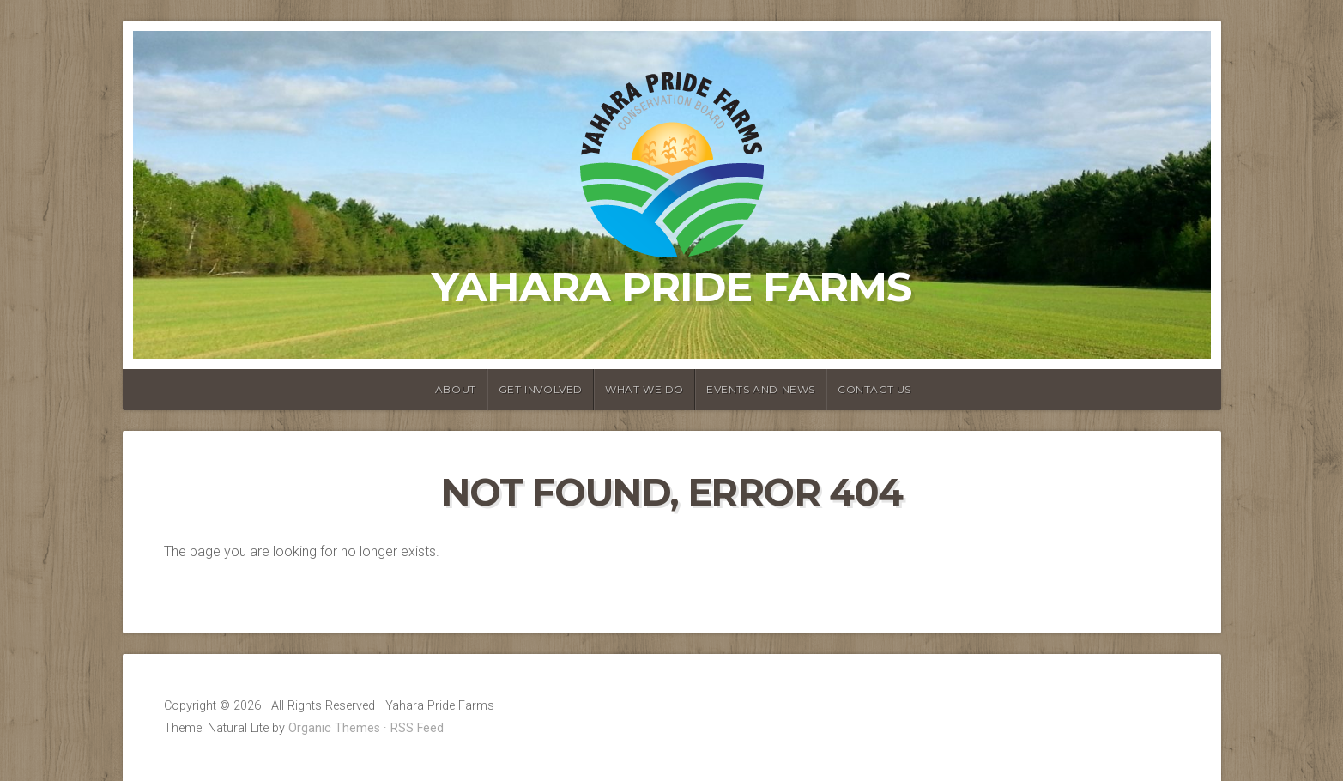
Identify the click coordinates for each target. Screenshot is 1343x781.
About (455, 389)
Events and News (760, 389)
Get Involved (541, 389)
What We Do (644, 389)
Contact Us (874, 389)
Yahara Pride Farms (671, 287)
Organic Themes (334, 728)
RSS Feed (417, 728)
